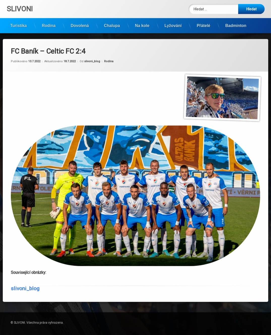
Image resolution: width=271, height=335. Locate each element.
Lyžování (173, 24)
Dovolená (80, 24)
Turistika (18, 24)
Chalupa (112, 24)
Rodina (48, 24)
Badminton (236, 24)
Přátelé (203, 24)
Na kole (142, 24)
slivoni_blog (92, 49)
